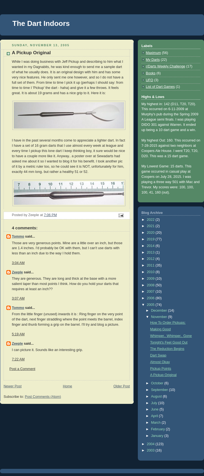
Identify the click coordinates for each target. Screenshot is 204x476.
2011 (151, 265)
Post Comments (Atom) (43, 397)
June (155, 409)
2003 (151, 450)
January (157, 436)
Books (150, 73)
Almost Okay (160, 362)
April (155, 416)
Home (67, 386)
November (159, 317)
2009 (151, 279)
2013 (151, 252)
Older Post (121, 386)
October (157, 383)
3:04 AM (18, 263)
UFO (149, 80)
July (154, 403)
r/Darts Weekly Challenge (165, 66)
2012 (151, 259)
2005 (151, 305)
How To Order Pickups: (168, 323)
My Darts (153, 60)
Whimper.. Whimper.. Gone (171, 336)
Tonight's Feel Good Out (169, 342)
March (156, 423)
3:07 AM (18, 298)
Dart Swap (158, 355)
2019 (151, 239)
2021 (151, 226)
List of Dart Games (160, 87)
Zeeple (17, 272)
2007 (151, 291)
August (157, 396)
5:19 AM (18, 334)
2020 (151, 233)
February (158, 429)
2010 (151, 272)
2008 (151, 285)
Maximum (153, 53)
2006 (151, 298)
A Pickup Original (163, 375)
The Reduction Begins (167, 349)
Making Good (160, 329)
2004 (151, 444)
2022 (151, 220)
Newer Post (13, 386)
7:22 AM (18, 359)
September (160, 390)
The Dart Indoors (41, 23)
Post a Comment (22, 369)
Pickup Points (160, 369)
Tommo (18, 236)
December (159, 310)
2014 (151, 246)
